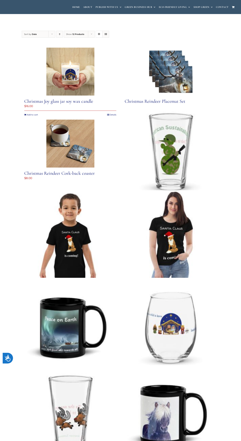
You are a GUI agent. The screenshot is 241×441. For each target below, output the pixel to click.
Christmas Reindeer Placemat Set (155, 101)
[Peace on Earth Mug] (70, 326)
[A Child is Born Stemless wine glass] (170, 326)
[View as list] (105, 34)
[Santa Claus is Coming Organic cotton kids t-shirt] (70, 238)
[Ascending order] (59, 34)
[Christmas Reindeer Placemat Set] (170, 72)
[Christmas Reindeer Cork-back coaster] (70, 144)
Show (75, 34)
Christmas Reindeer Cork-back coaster (59, 173)
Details (112, 114)
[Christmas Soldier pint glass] (170, 151)
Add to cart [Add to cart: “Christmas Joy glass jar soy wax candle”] (32, 114)
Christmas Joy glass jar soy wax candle (58, 101)
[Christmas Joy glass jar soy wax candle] (70, 72)
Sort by (30, 34)
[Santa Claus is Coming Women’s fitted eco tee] (170, 238)
